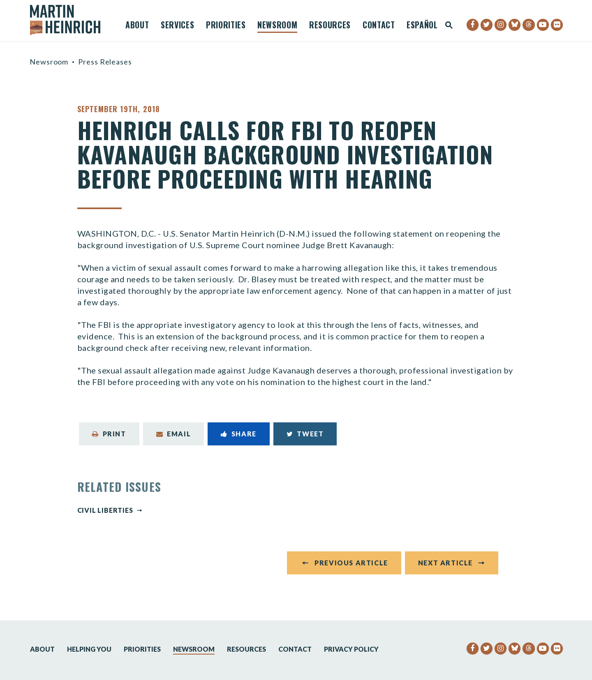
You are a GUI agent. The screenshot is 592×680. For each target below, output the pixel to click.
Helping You (89, 649)
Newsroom (277, 26)
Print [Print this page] (109, 434)
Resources (330, 26)
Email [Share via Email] (173, 434)
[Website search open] (449, 25)
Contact (379, 26)
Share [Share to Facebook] (239, 434)
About (137, 26)
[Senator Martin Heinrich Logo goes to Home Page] (70, 20)
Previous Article (351, 563)
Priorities (226, 26)
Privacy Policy (351, 649)
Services (177, 26)
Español (422, 26)
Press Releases (105, 61)
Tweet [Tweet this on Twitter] (305, 434)
